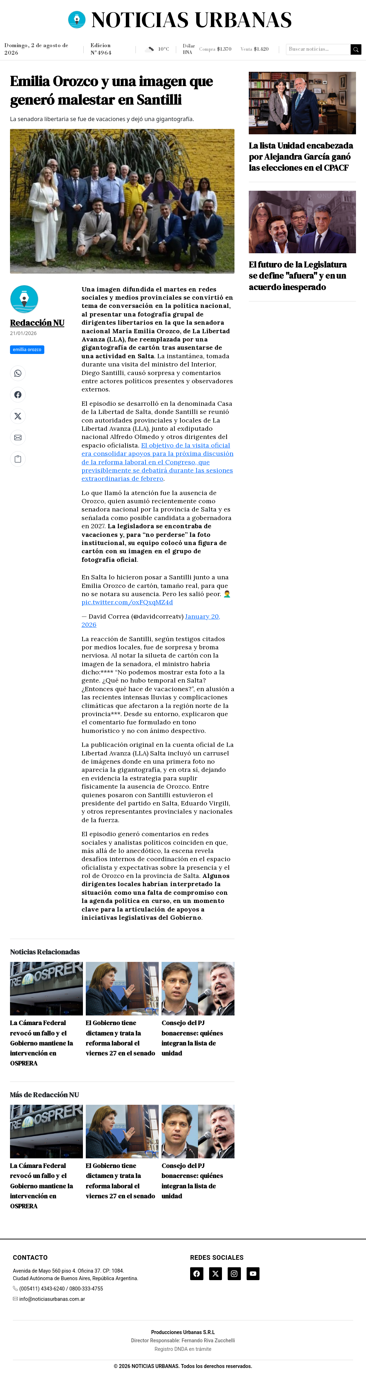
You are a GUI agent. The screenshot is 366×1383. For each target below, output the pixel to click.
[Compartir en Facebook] (18, 395)
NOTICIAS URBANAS (191, 19)
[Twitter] (217, 1274)
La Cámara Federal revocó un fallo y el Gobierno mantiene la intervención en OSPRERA (41, 1043)
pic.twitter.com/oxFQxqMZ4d (127, 602)
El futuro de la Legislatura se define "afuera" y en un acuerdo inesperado (298, 276)
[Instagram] (237, 1274)
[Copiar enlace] (18, 459)
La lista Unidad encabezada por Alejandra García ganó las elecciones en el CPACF (301, 157)
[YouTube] (257, 1274)
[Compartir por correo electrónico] (18, 437)
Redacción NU (37, 323)
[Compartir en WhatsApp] (18, 373)
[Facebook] (197, 1274)
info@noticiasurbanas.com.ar (52, 1299)
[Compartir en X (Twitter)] (18, 416)
